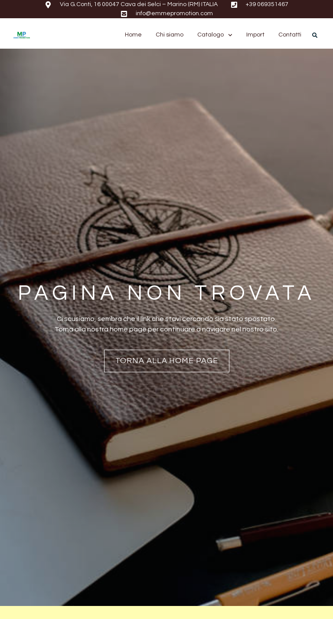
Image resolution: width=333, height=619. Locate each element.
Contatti (289, 35)
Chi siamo (169, 35)
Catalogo (214, 35)
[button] (315, 35)
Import (255, 35)
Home (133, 35)
